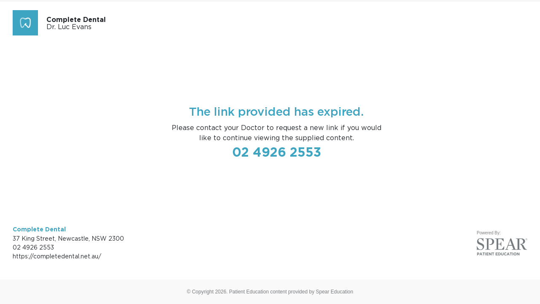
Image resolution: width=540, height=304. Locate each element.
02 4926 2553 (276, 152)
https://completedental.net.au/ (57, 256)
